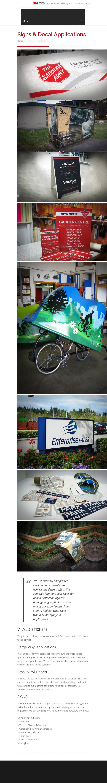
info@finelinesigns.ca (61, 3)
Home (20, 41)
